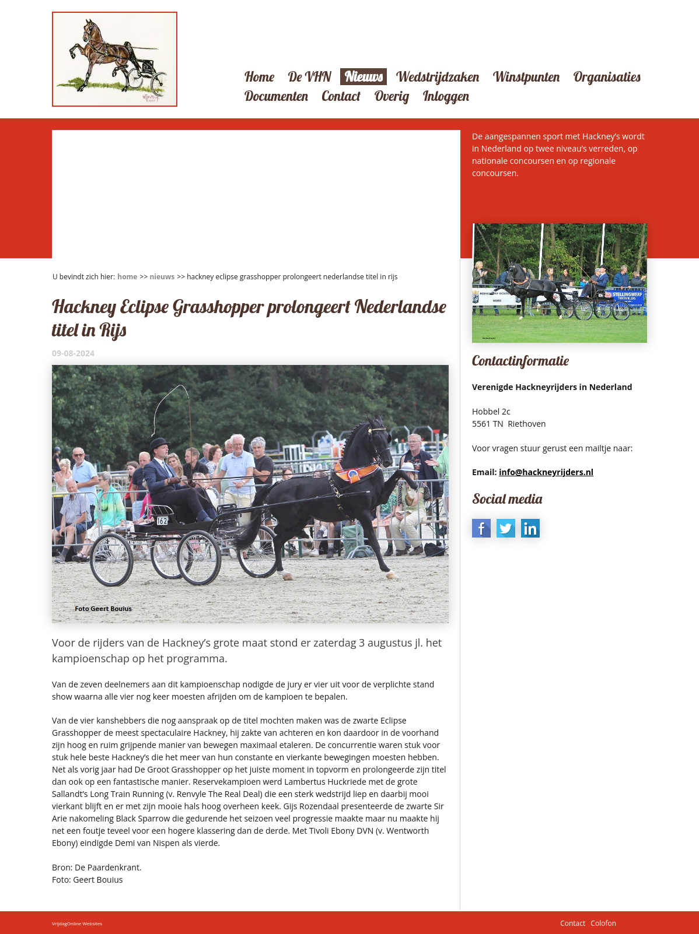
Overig (392, 95)
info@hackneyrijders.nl (546, 471)
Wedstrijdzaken (437, 76)
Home (259, 76)
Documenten (276, 95)
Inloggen (446, 95)
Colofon (603, 923)
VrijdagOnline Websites (77, 922)
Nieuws (363, 76)
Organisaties (607, 76)
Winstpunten (526, 76)
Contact (341, 95)
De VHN (309, 76)
